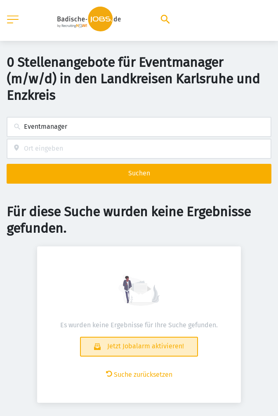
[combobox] (139, 127)
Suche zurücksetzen (139, 374)
